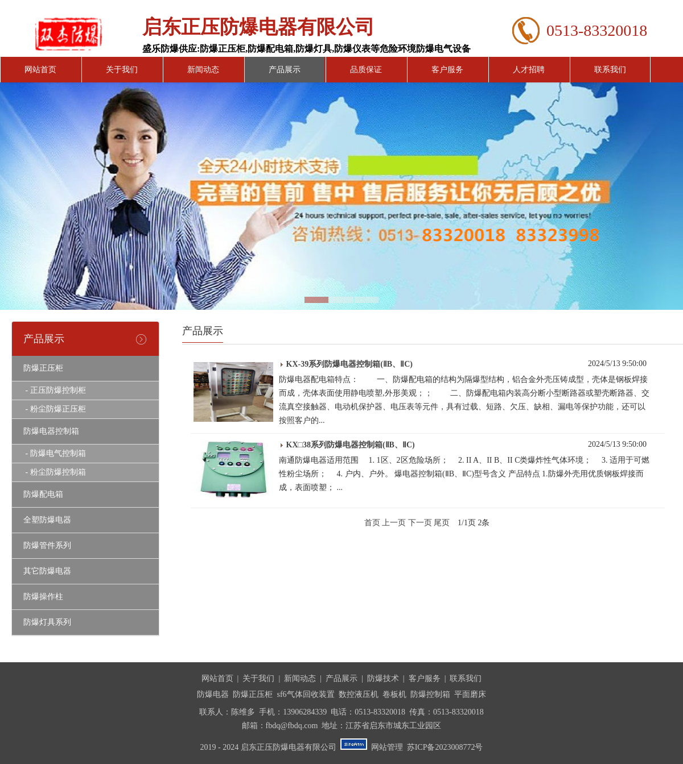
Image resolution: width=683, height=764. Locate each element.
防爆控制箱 (430, 694)
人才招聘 (529, 69)
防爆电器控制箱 (51, 431)
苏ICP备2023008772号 (445, 747)
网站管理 (387, 747)
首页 (372, 522)
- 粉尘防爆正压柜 (54, 409)
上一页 (394, 522)
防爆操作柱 (43, 596)
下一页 (420, 522)
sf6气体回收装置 (305, 694)
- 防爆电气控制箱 (54, 453)
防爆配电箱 (43, 494)
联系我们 (610, 69)
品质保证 (366, 69)
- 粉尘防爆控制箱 (54, 472)
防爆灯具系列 (47, 622)
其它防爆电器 (47, 571)
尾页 (442, 522)
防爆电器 (213, 694)
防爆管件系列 (47, 545)
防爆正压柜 (43, 368)
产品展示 (285, 69)
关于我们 (122, 69)
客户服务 (447, 69)
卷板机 (394, 694)
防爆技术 (383, 678)
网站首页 (40, 69)
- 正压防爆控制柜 (54, 390)
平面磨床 (470, 694)
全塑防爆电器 (47, 520)
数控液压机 (358, 694)
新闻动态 (203, 69)
